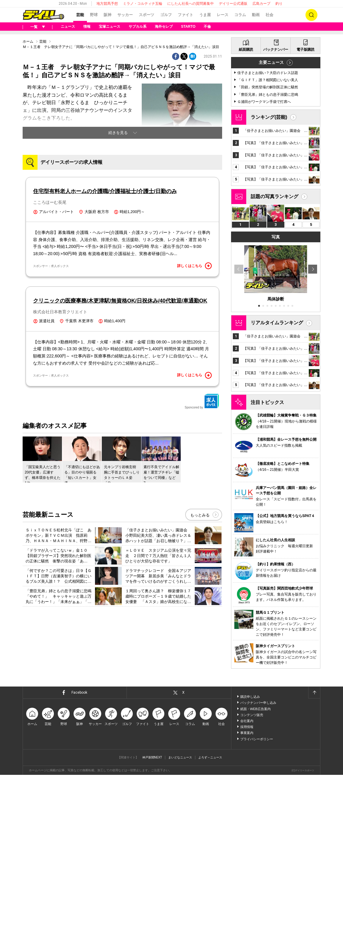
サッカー (125, 15)
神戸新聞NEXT (152, 909)
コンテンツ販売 (251, 867)
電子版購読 (305, 202)
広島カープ (261, 3)
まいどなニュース (180, 909)
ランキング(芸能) (269, 269)
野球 (94, 15)
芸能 (80, 15)
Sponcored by (202, 545)
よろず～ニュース (210, 909)
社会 (269, 15)
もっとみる (200, 658)
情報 (87, 26)
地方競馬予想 (107, 3)
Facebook (79, 845)
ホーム (28, 116)
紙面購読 (246, 202)
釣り (279, 3)
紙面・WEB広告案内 (255, 861)
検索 (311, 15)
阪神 (107, 15)
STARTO (188, 26)
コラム (240, 15)
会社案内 (246, 873)
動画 (256, 15)
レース (222, 15)
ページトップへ (314, 845)
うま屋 (205, 15)
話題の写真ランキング (274, 348)
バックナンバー (275, 202)
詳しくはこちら (194, 409)
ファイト (185, 15)
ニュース (68, 26)
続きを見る (118, 207)
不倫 (207, 26)
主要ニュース (271, 214)
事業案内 (246, 885)
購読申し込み (250, 849)
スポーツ (146, 15)
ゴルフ (166, 15)
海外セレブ (164, 26)
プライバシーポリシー (256, 891)
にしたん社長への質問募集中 (190, 3)
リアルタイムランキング (277, 474)
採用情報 (246, 879)
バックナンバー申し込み (258, 855)
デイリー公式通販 (233, 3)
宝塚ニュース (109, 26)
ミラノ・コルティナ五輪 (142, 3)
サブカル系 (137, 26)
